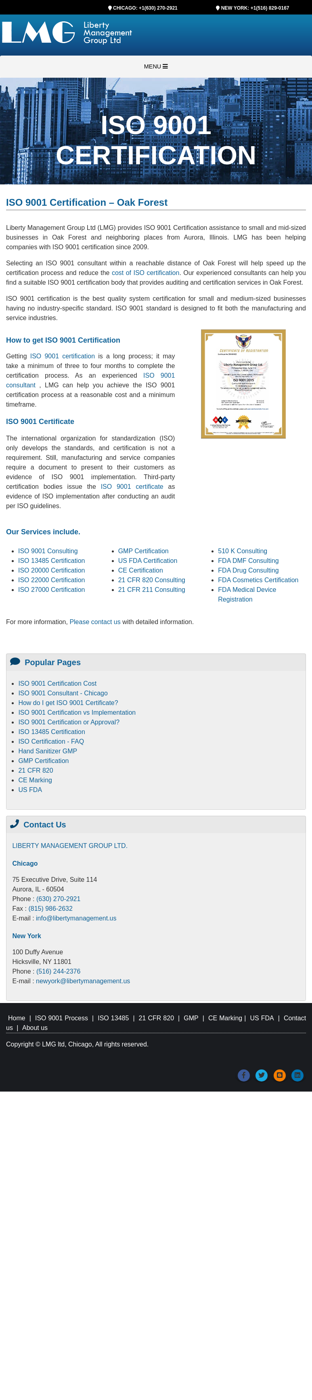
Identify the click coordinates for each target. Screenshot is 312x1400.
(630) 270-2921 (58, 898)
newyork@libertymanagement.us (83, 981)
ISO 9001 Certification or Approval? (68, 722)
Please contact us (95, 621)
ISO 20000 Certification (51, 570)
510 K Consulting (242, 551)
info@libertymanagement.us (76, 918)
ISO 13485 (113, 1018)
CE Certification (140, 570)
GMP (191, 1018)
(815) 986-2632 (50, 908)
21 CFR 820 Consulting (151, 580)
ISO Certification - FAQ (51, 741)
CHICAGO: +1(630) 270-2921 (145, 8)
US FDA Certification (148, 560)
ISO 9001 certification (62, 356)
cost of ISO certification (145, 272)
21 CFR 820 (35, 770)
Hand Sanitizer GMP (47, 751)
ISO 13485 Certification (51, 560)
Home (16, 1018)
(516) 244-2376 (58, 971)
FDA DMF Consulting (248, 560)
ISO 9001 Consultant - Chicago (62, 693)
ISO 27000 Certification (51, 589)
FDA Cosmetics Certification (258, 580)
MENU (156, 66)
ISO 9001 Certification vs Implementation (77, 712)
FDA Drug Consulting (248, 570)
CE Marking (35, 780)
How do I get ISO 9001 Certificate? (68, 702)
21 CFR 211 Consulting (151, 589)
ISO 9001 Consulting (48, 551)
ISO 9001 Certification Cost (57, 683)
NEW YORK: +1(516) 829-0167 (255, 8)
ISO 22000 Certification (51, 580)
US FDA (30, 789)
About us (35, 1027)
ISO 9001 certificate (134, 486)
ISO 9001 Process (61, 1018)
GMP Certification (143, 551)
